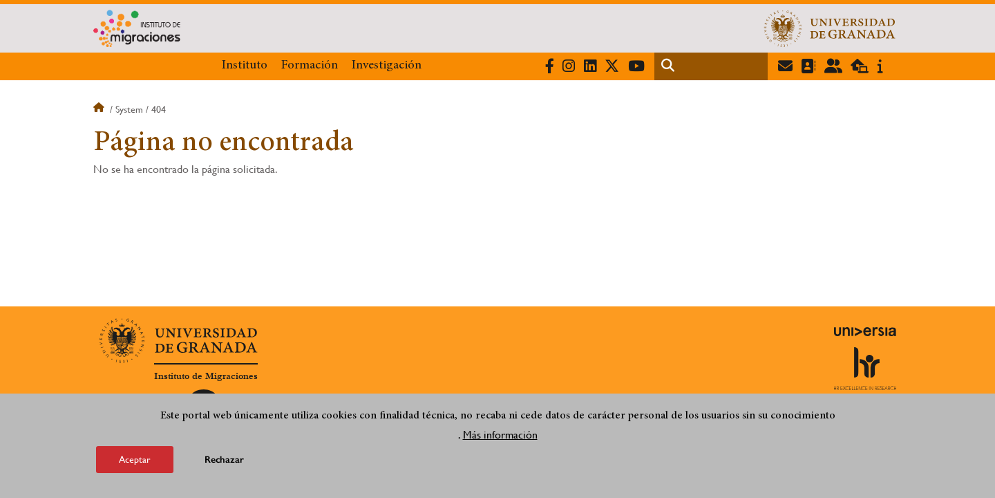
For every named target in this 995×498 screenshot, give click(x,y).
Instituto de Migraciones (206, 376)
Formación (309, 65)
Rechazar (224, 462)
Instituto (244, 65)
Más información (500, 437)
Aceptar (135, 462)
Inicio (100, 109)
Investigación (386, 65)
